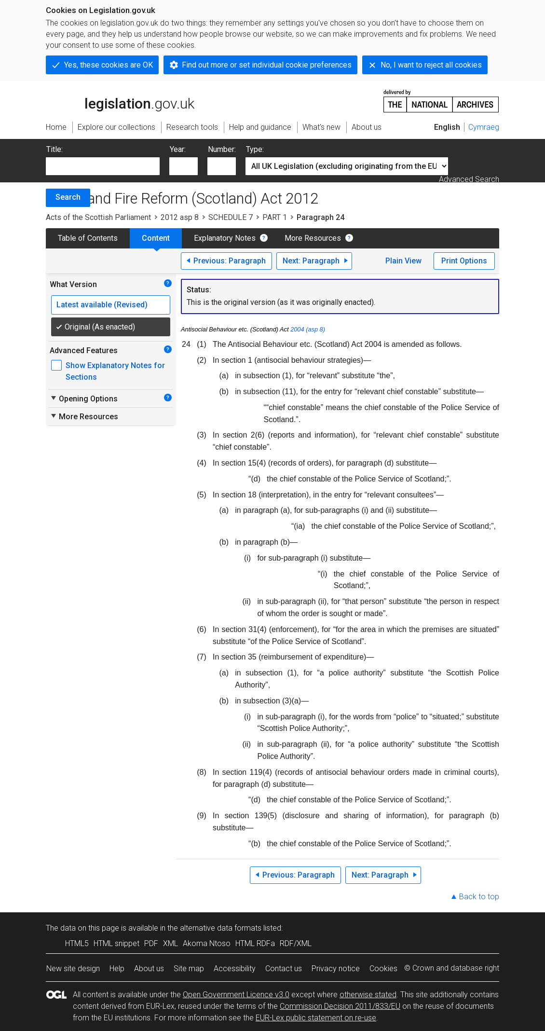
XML (170, 943)
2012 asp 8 (180, 217)
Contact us (283, 968)
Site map (189, 968)
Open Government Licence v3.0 (236, 994)
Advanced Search (469, 179)
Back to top (479, 896)
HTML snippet (116, 943)
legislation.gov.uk (120, 100)
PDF (151, 943)
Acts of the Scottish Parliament (98, 217)
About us (149, 968)
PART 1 (274, 217)
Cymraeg (483, 127)
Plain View (403, 260)
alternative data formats (220, 928)
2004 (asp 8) (307, 329)
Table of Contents (88, 238)
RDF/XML (296, 943)
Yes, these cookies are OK (108, 64)
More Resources (313, 238)
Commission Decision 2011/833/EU (340, 1006)
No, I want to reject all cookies (431, 64)
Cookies (383, 968)
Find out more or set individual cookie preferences (267, 64)
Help (116, 968)
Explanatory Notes (225, 238)
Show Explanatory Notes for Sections (115, 371)
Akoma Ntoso (207, 943)
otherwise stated (368, 994)
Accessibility (235, 968)
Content (156, 238)
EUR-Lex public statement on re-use (316, 1017)
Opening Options (84, 398)
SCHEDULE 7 (230, 217)
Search (68, 197)
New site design (73, 968)
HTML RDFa (255, 943)
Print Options (464, 260)
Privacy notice (336, 968)
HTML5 (77, 943)
